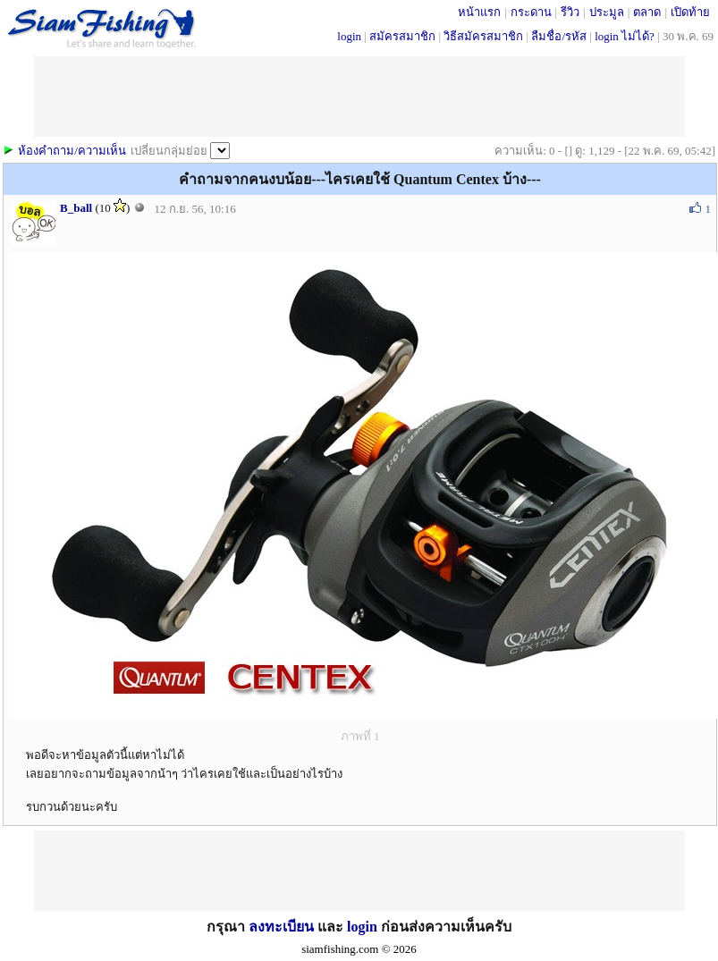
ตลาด (647, 12)
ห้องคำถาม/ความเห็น (72, 150)
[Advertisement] (359, 870)
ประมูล (606, 12)
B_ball (76, 208)
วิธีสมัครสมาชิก (483, 36)
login (349, 36)
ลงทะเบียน (281, 926)
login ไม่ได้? (625, 36)
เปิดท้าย (690, 12)
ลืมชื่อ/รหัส (559, 36)
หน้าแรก (479, 12)
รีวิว (570, 12)
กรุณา (228, 926)
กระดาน (531, 12)
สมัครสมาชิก (402, 36)
